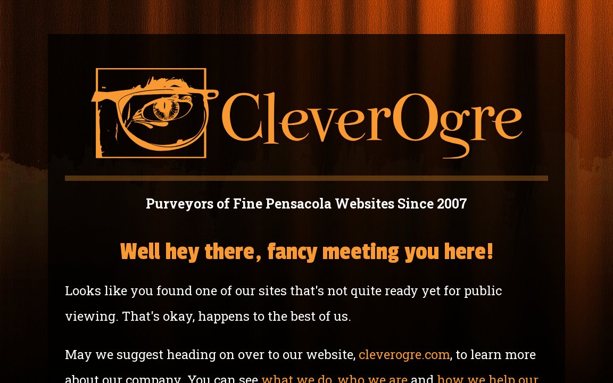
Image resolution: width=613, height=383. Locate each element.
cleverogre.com (404, 354)
